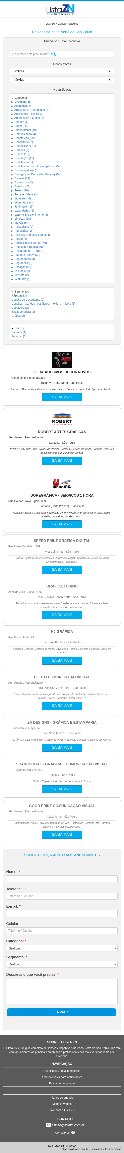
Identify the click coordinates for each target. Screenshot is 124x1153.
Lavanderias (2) (22, 210)
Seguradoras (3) (23, 258)
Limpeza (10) (21, 218)
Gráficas (62, 23)
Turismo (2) (20, 275)
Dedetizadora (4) (23, 162)
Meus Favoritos (62, 1103)
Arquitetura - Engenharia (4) (30, 109)
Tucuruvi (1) (18, 336)
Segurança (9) (21, 263)
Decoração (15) (22, 158)
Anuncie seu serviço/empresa (62, 1070)
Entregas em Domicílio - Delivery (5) (35, 174)
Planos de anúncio (61, 1097)
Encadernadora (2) (23, 311)
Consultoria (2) (22, 142)
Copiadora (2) (20, 307)
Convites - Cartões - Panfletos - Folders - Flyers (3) (43, 303)
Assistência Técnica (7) (27, 113)
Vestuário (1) (20, 279)
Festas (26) (20, 190)
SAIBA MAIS (62, 397)
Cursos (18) (20, 154)
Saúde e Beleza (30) (25, 254)
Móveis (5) (19, 222)
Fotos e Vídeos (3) (24, 194)
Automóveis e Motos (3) (27, 117)
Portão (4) (19, 238)
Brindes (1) (19, 121)
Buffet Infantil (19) (24, 130)
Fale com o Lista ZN (61, 1110)
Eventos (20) (20, 186)
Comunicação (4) (23, 134)
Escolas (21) (20, 178)
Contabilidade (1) (23, 146)
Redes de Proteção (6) (27, 246)
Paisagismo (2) (22, 226)
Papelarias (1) (21, 230)
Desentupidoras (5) (24, 170)
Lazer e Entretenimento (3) (29, 214)
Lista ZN (50, 23)
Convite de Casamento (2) (27, 299)
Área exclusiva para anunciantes (62, 1077)
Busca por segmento (62, 1083)
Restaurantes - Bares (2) (28, 250)
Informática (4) (22, 202)
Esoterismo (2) (22, 182)
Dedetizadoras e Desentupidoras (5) (35, 166)
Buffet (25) (19, 126)
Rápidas (73, 23)
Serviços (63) (21, 267)
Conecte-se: (65, 1132)
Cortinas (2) (20, 150)
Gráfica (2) (18, 315)
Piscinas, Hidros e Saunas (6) (31, 234)
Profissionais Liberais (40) (29, 242)
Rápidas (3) (18, 295)
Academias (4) (21, 105)
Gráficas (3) (20, 101)
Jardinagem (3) (22, 206)
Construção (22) (23, 138)
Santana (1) (18, 332)
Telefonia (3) (20, 271)
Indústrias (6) (21, 198)
